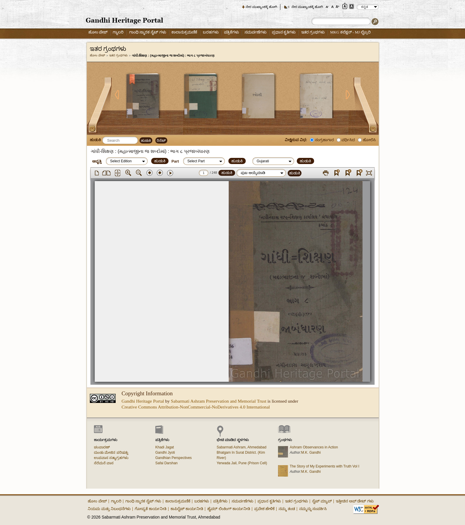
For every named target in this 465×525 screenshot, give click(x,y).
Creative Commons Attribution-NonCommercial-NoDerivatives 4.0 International (196, 406)
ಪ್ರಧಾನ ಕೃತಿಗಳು (284, 32)
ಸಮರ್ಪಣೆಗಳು (256, 32)
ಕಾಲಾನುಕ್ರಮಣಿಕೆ (184, 32)
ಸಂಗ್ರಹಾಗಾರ (324, 140)
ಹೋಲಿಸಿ (369, 140)
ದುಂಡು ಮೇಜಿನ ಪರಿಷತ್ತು (111, 452)
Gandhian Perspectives (173, 458)
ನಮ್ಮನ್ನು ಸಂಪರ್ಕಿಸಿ (313, 509)
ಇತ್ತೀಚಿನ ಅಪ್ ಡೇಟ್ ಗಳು (355, 501)
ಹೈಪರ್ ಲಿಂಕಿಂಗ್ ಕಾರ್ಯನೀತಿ (228, 509)
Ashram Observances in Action (314, 447)
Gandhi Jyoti (165, 452)
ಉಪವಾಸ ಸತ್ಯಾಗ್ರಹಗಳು (111, 458)
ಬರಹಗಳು (211, 32)
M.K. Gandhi (311, 452)
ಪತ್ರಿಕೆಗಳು (231, 32)
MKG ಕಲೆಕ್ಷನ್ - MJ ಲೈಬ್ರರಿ (350, 32)
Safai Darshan (166, 463)
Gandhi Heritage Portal (143, 401)
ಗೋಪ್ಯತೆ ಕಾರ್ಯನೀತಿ (150, 509)
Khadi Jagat (164, 447)
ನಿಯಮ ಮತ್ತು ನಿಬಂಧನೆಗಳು (109, 509)
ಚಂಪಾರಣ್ (102, 447)
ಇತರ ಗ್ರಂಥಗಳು (313, 32)
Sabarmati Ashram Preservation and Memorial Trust (218, 401)
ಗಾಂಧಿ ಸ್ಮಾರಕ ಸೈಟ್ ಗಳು (147, 32)
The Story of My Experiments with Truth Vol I (324, 466)
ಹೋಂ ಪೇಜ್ (97, 32)
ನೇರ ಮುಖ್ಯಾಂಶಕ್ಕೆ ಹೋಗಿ (261, 7)
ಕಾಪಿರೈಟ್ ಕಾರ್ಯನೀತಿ (187, 509)
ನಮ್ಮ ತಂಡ (287, 509)
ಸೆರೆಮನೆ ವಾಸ (104, 463)
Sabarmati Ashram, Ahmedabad (241, 447)
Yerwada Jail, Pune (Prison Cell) (242, 463)
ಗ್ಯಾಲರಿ (118, 32)
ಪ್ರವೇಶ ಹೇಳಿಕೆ (264, 509)
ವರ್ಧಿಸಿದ (348, 140)
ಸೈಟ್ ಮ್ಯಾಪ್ (322, 501)
